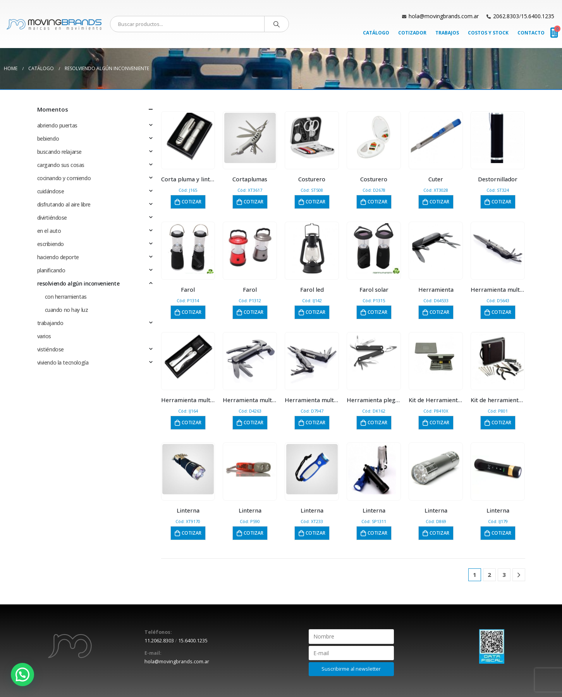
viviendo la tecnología (63, 362)
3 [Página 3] (504, 574)
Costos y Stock (488, 32)
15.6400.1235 (537, 16)
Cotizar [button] (191, 201)
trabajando (50, 323)
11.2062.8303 (159, 640)
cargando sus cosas (60, 165)
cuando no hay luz (66, 309)
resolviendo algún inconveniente (78, 283)
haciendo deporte (58, 257)
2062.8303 (506, 16)
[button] (22, 674)
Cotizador (412, 32)
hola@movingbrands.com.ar (444, 16)
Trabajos (447, 32)
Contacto (531, 32)
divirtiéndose (52, 217)
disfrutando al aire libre (64, 204)
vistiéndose (50, 349)
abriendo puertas (57, 125)
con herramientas (66, 296)
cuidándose (50, 191)
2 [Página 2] (489, 574)
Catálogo (376, 32)
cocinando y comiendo (64, 178)
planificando (51, 270)
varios (44, 336)
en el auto (49, 230)
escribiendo (50, 244)
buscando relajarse (59, 151)
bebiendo (48, 138)
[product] (188, 138)
